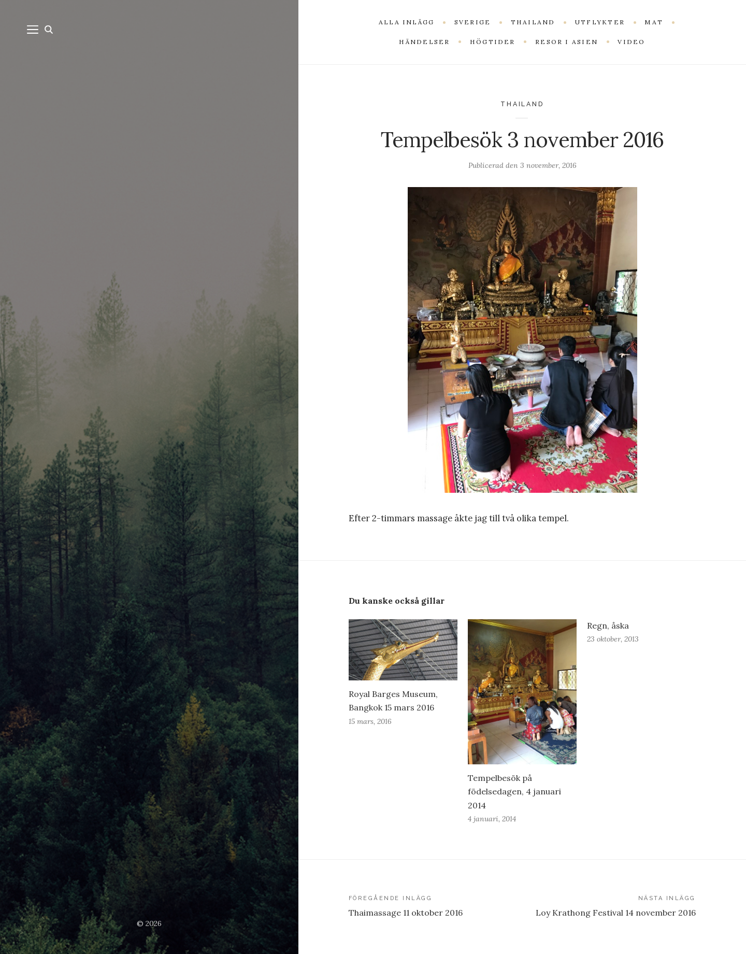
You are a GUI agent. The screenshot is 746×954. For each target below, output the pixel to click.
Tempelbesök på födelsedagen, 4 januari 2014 (514, 791)
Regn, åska (608, 625)
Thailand (521, 104)
